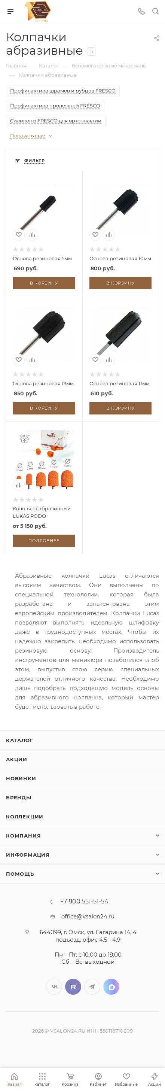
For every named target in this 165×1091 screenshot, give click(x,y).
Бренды (18, 797)
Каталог (19, 740)
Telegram (92, 987)
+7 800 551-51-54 (84, 902)
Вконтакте (54, 987)
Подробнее (43, 540)
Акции (16, 759)
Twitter (73, 987)
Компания (23, 836)
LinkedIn (111, 987)
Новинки (21, 778)
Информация (28, 855)
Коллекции (24, 817)
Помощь (20, 874)
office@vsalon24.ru (87, 916)
